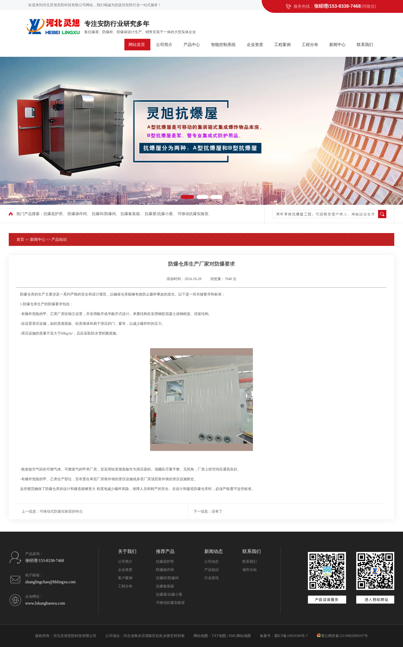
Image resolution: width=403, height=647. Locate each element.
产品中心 (192, 44)
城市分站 (249, 570)
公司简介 (164, 44)
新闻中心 (337, 44)
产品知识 (59, 239)
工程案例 (282, 44)
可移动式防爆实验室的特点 (61, 511)
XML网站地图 (239, 636)
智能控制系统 (223, 44)
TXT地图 (219, 636)
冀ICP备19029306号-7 (291, 636)
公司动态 (211, 561)
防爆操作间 (77, 214)
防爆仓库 (27, 294)
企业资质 (255, 44)
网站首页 (137, 44)
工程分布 (310, 44)
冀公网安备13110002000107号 (344, 636)
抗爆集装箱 (130, 214)
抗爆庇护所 (53, 214)
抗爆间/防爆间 (104, 214)
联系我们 (365, 44)
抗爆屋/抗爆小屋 (159, 214)
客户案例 (125, 578)
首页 (20, 239)
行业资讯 (211, 578)
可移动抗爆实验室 (193, 214)
